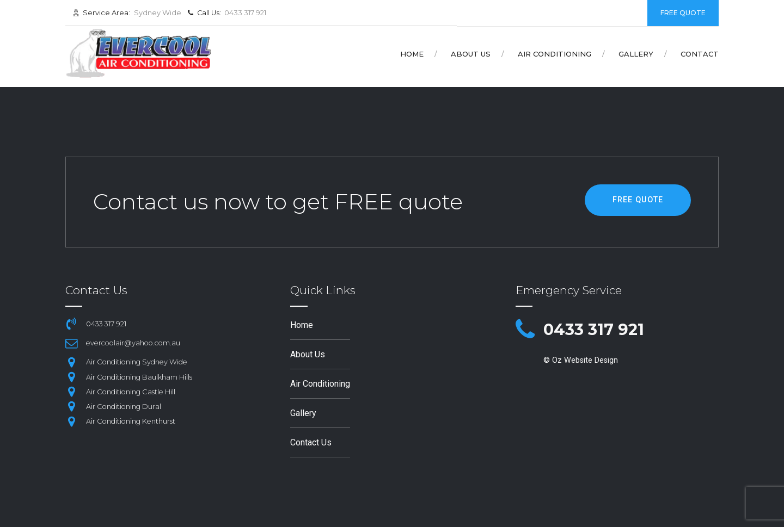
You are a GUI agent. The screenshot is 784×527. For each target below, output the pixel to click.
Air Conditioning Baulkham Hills (139, 377)
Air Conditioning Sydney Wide (136, 362)
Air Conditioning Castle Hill (130, 392)
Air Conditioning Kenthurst (130, 421)
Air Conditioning (554, 53)
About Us (471, 53)
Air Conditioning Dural (123, 406)
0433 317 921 (593, 329)
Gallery (635, 53)
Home (412, 53)
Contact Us (311, 442)
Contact (700, 53)
